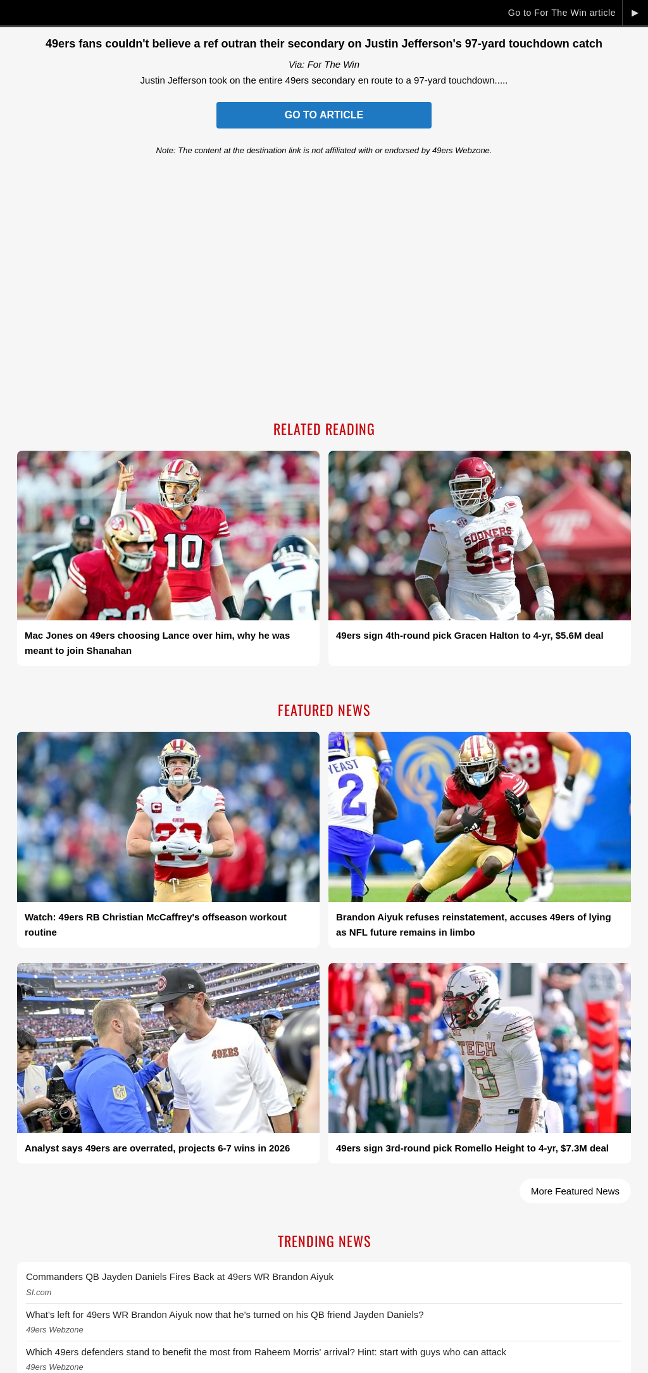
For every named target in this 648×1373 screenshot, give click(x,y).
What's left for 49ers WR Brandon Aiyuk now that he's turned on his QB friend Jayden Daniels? (225, 1314)
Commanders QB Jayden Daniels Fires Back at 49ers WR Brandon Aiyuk (179, 1276)
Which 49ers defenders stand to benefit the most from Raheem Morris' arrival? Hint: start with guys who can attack (266, 1351)
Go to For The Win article (562, 13)
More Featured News (575, 1191)
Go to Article (324, 115)
